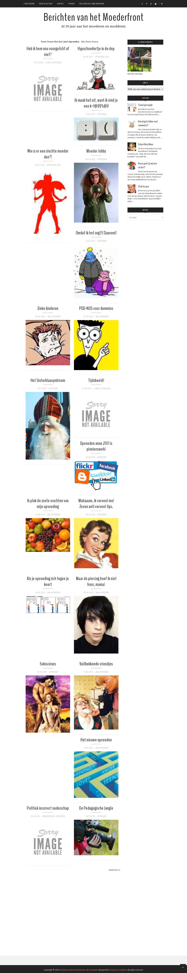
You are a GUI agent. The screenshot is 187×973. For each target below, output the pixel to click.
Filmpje (97, 388)
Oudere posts (114, 870)
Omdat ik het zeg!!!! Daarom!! (96, 233)
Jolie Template (92, 970)
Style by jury (143, 186)
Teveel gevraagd (145, 105)
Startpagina (29, 4)
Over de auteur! (46, 4)
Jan (49, 316)
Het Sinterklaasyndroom (48, 380)
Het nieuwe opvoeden (96, 740)
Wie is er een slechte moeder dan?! (47, 154)
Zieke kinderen (47, 308)
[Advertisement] (42, 908)
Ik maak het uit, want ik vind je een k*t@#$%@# (96, 103)
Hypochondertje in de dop (96, 48)
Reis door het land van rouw (91, 4)
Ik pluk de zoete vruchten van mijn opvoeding (48, 504)
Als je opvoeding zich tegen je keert (48, 581)
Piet (107, 56)
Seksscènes (48, 664)
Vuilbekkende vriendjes (96, 664)
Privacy (72, 4)
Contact (60, 4)
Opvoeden (57, 62)
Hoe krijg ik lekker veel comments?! (148, 123)
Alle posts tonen (89, 41)
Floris (49, 62)
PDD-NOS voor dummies (96, 308)
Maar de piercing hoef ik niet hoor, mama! (96, 581)
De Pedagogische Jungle (96, 808)
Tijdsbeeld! (96, 380)
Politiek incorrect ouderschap (48, 808)
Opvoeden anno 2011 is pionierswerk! (96, 446)
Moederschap (49, 816)
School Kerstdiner (145, 144)
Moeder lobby (96, 151)
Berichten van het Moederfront (93, 17)
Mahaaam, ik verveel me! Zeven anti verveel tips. (96, 504)
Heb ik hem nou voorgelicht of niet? (48, 51)
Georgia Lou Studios (118, 970)
